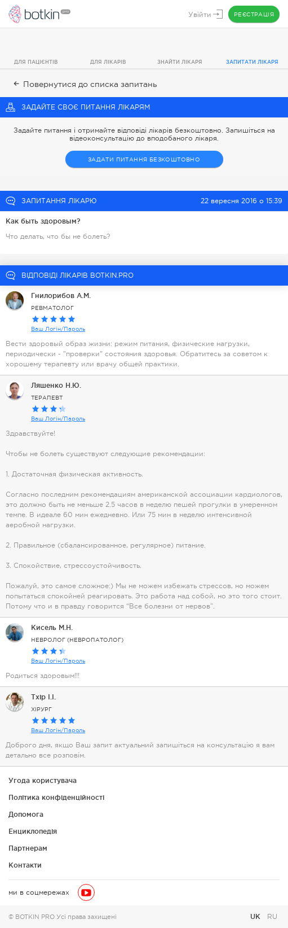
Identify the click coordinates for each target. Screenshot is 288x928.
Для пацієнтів (36, 62)
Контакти (25, 865)
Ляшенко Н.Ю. (56, 385)
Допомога (25, 814)
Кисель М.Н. (52, 627)
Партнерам (27, 848)
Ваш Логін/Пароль (58, 329)
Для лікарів (108, 62)
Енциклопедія (32, 831)
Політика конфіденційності (56, 797)
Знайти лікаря (179, 62)
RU (272, 917)
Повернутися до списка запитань (84, 84)
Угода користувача (42, 780)
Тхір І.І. (43, 697)
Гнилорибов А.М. (61, 295)
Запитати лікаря (252, 62)
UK (256, 916)
